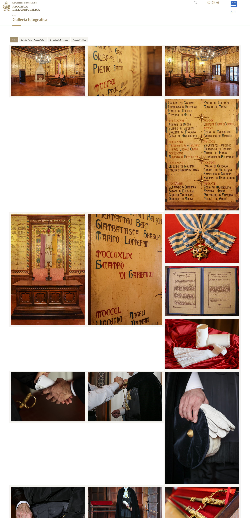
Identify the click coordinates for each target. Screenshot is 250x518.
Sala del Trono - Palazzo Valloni (33, 40)
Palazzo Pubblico (79, 40)
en (234, 11)
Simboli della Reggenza (59, 40)
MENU (234, 4)
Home (14, 15)
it (231, 11)
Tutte (14, 40)
